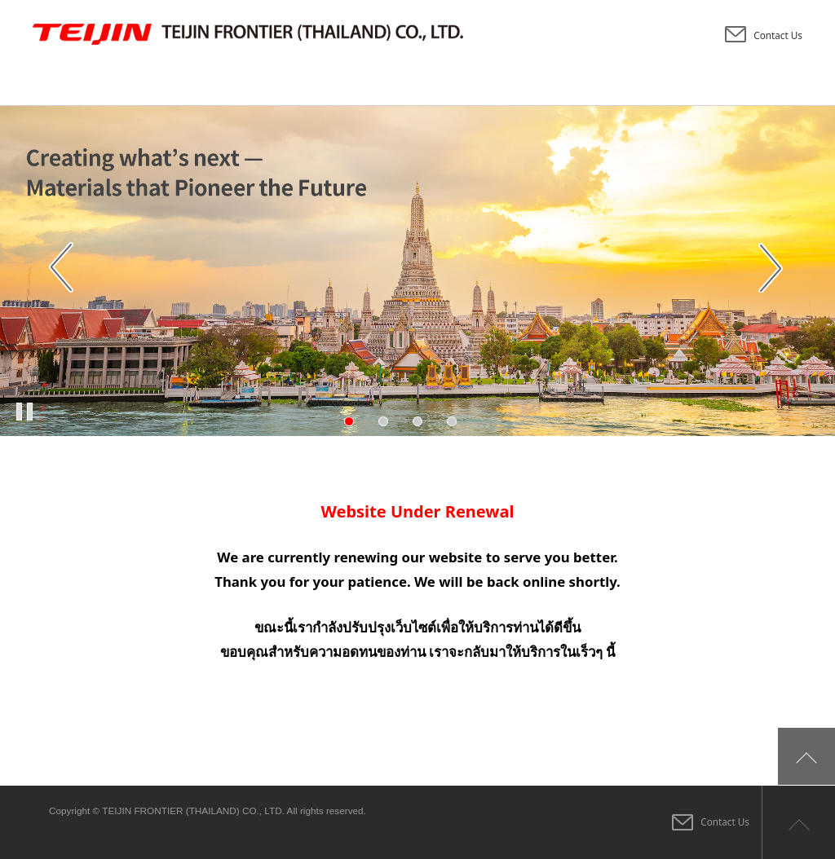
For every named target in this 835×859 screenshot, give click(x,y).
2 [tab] (383, 421)
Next (772, 269)
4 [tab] (452, 421)
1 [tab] (349, 421)
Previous (63, 269)
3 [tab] (417, 421)
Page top (798, 822)
